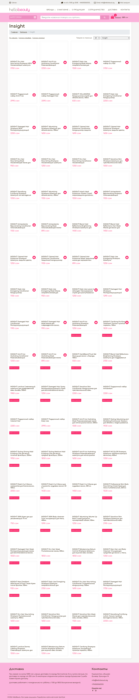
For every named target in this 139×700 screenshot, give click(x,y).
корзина (118, 17)
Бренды (50, 10)
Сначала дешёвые (25, 38)
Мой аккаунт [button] (124, 3)
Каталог (23, 32)
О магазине (62, 10)
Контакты (125, 10)
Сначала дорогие (38, 38)
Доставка (112, 10)
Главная (14, 32)
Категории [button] (23, 17)
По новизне (13, 38)
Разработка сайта (44, 697)
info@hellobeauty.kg (107, 2)
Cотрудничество (96, 10)
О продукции (78, 10)
